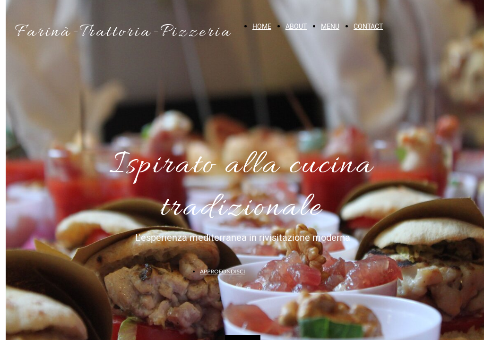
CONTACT (368, 27)
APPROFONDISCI (222, 271)
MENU (330, 27)
